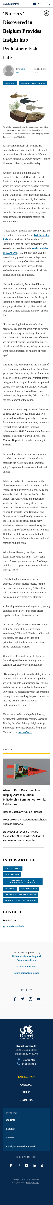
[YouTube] (38, 999)
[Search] (47, 4)
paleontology (12, 868)
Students (10, 1119)
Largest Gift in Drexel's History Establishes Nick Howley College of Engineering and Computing (23, 836)
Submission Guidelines (26, 973)
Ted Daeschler (29, 889)
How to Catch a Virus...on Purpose (22, 811)
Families (10, 1128)
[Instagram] (30, 999)
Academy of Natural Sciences (20, 900)
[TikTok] (42, 1165)
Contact (26, 1084)
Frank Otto (9, 920)
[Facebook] (14, 999)
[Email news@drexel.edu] (23, 927)
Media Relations (26, 966)
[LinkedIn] (34, 1165)
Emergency (26, 1076)
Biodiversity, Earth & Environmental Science (22, 881)
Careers (26, 1100)
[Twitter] (22, 999)
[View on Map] (26, 1060)
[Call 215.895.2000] (26, 1064)
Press (26, 1092)
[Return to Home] (11, 4)
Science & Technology (33, 83)
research (10, 889)
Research (10, 83)
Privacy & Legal (32, 1183)
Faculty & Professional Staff (20, 1146)
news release (12, 874)
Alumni (10, 1137)
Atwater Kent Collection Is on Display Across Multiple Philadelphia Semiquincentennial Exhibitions (24, 797)
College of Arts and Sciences (20, 894)
